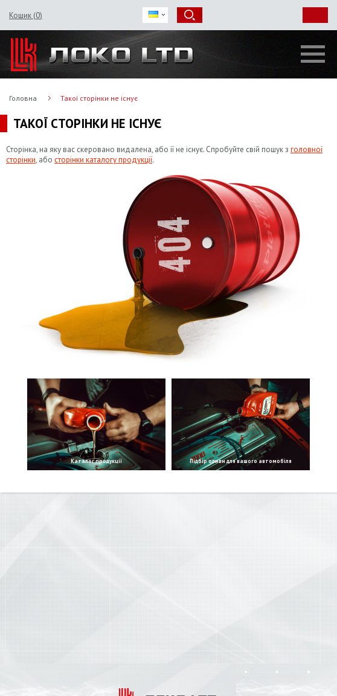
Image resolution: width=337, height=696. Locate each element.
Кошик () (25, 15)
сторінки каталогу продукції (103, 160)
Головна (23, 98)
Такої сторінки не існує (99, 98)
